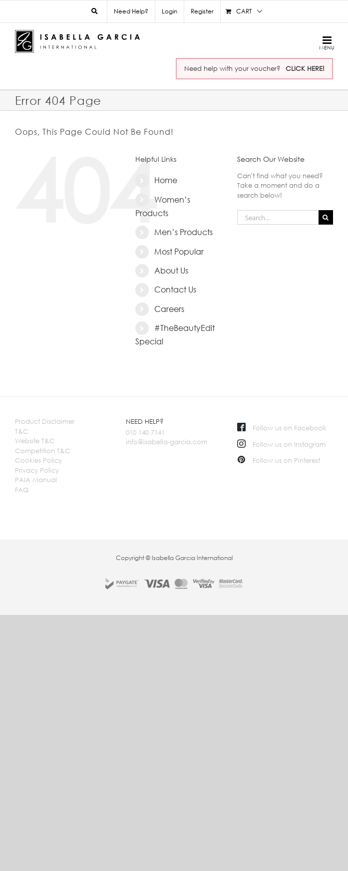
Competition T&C (42, 451)
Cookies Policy (38, 460)
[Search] (326, 217)
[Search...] (278, 217)
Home (165, 180)
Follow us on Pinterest (278, 460)
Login (169, 11)
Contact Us (175, 289)
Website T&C (35, 441)
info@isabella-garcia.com (166, 442)
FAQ (21, 490)
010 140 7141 (145, 432)
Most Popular (179, 252)
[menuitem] (169, 11)
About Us (171, 271)
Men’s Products (183, 232)
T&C (21, 431)
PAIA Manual (36, 480)
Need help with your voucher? (254, 68)
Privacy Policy (37, 470)
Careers (169, 309)
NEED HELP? (145, 421)
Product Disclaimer (44, 421)
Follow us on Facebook (282, 428)
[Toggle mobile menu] (325, 42)
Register (202, 11)
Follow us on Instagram (281, 444)
